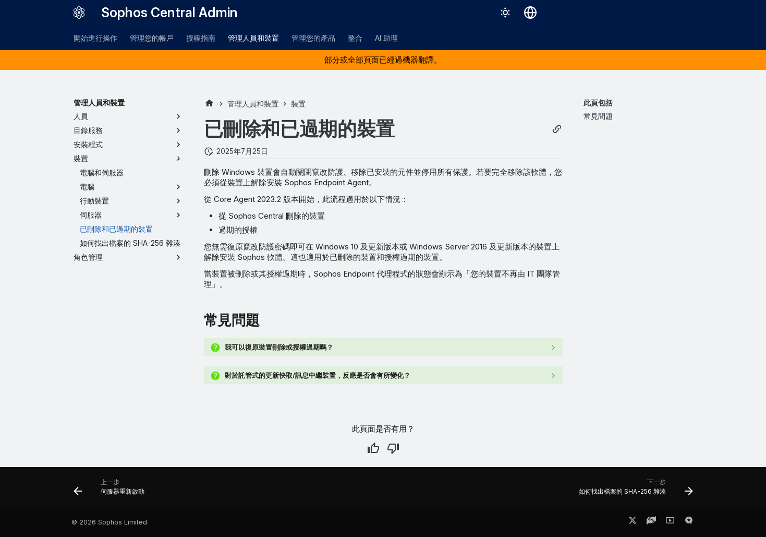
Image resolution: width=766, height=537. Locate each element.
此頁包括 (598, 102)
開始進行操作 (95, 37)
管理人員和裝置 (253, 37)
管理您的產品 (313, 37)
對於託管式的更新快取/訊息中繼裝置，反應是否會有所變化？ (317, 375)
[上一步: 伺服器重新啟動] (112, 491)
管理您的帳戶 (152, 37)
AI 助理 (386, 37)
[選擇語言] (530, 12)
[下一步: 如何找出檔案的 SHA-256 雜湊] (632, 491)
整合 (355, 37)
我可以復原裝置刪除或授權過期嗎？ (279, 347)
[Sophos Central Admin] (79, 12)
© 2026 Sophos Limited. (110, 522)
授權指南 (200, 37)
